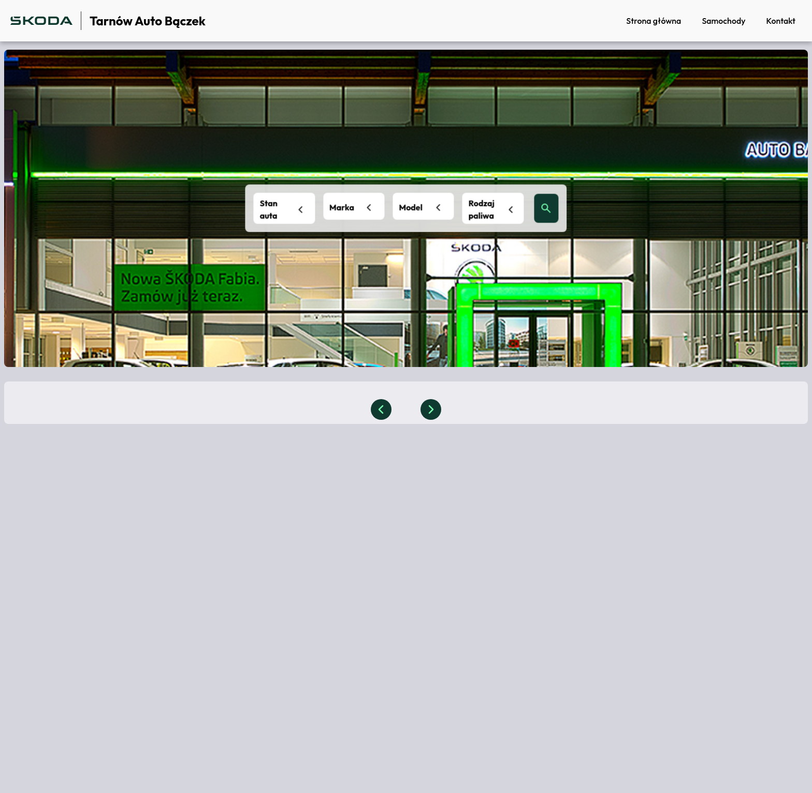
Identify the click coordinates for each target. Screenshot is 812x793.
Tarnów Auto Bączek (148, 20)
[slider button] (381, 409)
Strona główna (653, 21)
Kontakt (780, 21)
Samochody (723, 21)
